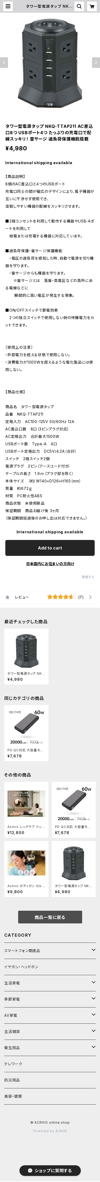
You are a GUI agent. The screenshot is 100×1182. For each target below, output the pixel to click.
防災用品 (12, 1080)
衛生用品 (12, 1047)
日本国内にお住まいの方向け (50, 563)
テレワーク (13, 1064)
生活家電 (12, 983)
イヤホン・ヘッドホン (21, 967)
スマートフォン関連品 (22, 950)
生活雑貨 (12, 1031)
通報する (88, 577)
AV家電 (10, 1015)
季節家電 (12, 999)
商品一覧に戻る (50, 917)
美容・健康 (13, 1096)
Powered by (50, 1131)
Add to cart (50, 548)
